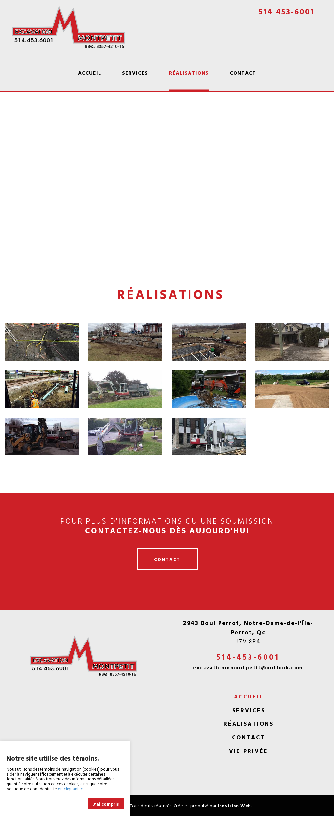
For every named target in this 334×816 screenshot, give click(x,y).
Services (135, 73)
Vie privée (248, 751)
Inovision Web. (235, 805)
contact (167, 559)
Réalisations (189, 73)
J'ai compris (106, 803)
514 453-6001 (286, 11)
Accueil (89, 73)
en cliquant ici (71, 788)
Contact (243, 73)
